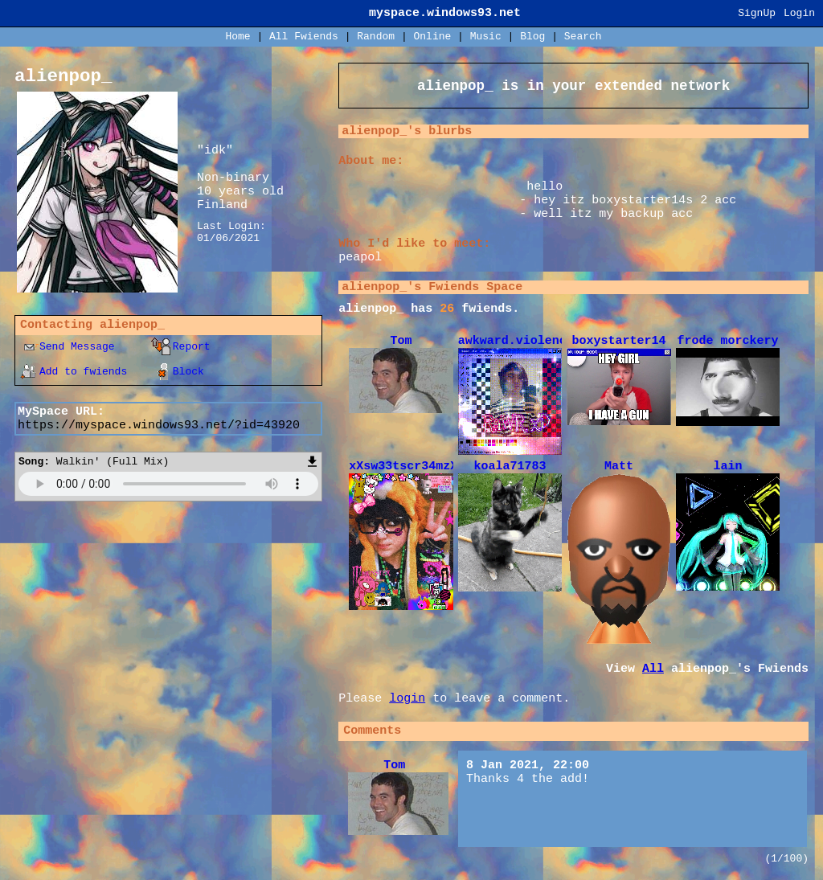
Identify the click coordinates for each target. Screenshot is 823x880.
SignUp (757, 13)
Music (486, 37)
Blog (532, 37)
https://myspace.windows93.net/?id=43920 (159, 425)
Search (583, 37)
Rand (376, 37)
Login (799, 13)
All (303, 37)
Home (237, 37)
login (407, 706)
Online (432, 37)
